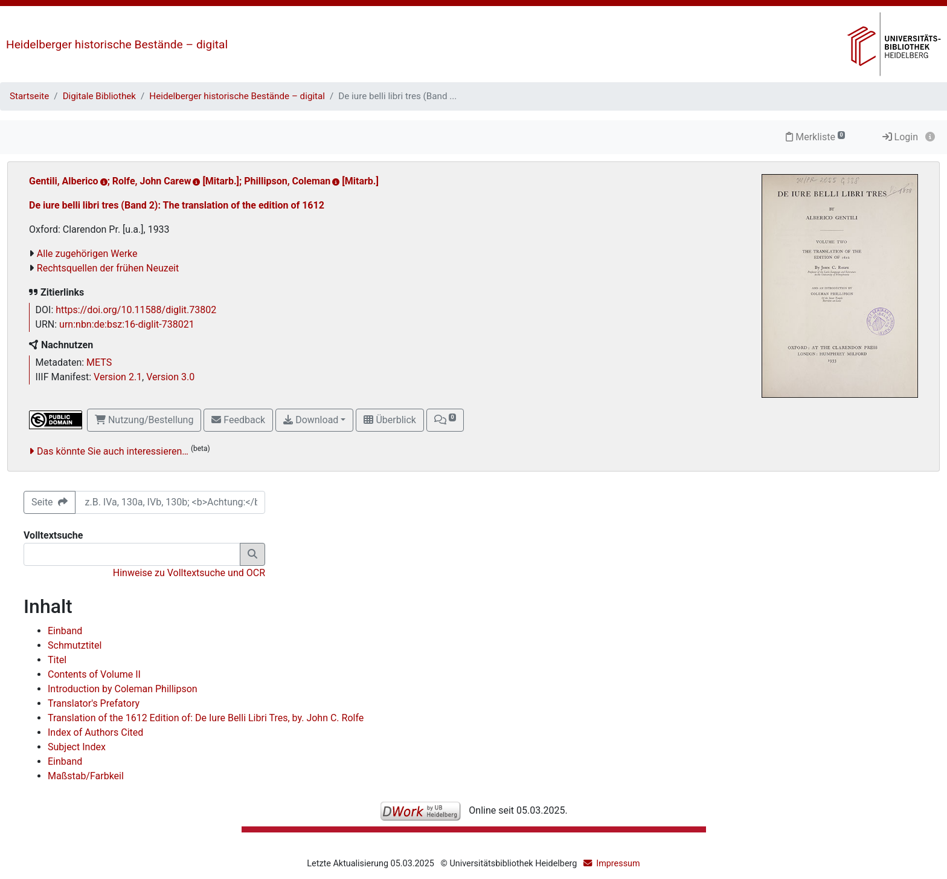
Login (900, 137)
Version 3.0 (170, 377)
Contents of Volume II (94, 674)
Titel (57, 660)
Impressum (618, 863)
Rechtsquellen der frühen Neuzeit (108, 268)
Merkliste (815, 137)
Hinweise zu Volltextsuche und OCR (189, 573)
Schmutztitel (74, 645)
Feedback (238, 420)
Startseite (29, 96)
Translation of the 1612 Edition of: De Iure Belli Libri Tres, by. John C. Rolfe (206, 718)
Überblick (390, 420)
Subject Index (77, 747)
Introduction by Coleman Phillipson (122, 689)
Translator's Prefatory (94, 703)
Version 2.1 (118, 377)
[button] (445, 420)
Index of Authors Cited (95, 732)
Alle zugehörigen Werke (87, 253)
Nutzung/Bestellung (144, 420)
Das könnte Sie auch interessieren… (112, 451)
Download (310, 420)
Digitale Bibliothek (99, 96)
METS (99, 362)
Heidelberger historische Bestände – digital (117, 44)
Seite (49, 502)
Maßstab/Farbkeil (86, 776)
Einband (65, 631)
